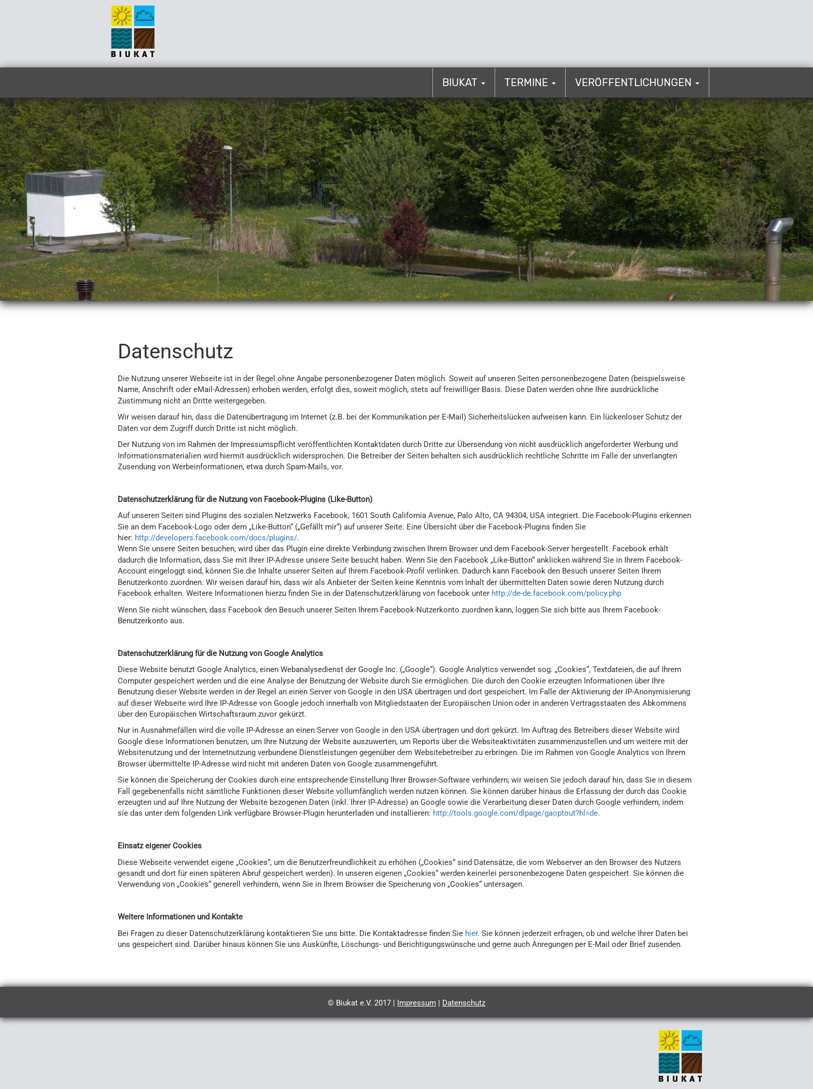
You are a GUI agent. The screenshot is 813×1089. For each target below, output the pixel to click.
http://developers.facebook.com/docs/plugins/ (216, 537)
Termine (530, 82)
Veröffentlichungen (637, 82)
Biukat (463, 82)
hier (471, 933)
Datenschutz (463, 1003)
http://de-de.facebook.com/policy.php (556, 593)
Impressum (416, 1003)
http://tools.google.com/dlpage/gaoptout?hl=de (515, 813)
